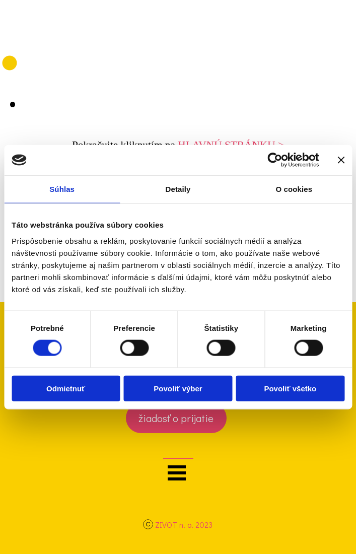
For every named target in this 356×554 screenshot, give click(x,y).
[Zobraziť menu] (177, 473)
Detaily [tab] (178, 189)
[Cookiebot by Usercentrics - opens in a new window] (275, 160)
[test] (176, 418)
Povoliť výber (178, 388)
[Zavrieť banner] (340, 160)
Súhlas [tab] (62, 189)
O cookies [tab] (294, 189)
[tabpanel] (178, 525)
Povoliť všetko (290, 388)
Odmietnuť (65, 388)
